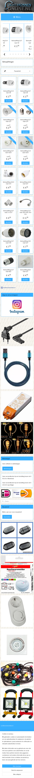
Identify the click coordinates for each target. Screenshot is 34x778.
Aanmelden (7, 517)
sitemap (17, 772)
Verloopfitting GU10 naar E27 (25, 182)
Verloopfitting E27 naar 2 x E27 (8, 211)
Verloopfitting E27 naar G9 (24, 41)
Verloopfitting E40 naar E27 (25, 242)
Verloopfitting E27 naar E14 (25, 120)
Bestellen (8, 101)
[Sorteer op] (17, 71)
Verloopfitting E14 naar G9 (10, 41)
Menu (17, 17)
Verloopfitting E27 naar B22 (8, 270)
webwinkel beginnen (25, 772)
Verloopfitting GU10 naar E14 (8, 182)
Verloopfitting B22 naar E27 (25, 270)
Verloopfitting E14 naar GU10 (25, 151)
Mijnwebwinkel (17, 774)
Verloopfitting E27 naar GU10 (8, 151)
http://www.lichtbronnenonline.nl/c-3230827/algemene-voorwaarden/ (11, 762)
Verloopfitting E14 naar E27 (8, 120)
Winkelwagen (7, 468)
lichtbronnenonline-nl (8, 288)
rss (20, 772)
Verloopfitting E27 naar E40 (8, 242)
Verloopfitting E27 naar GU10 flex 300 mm (25, 212)
